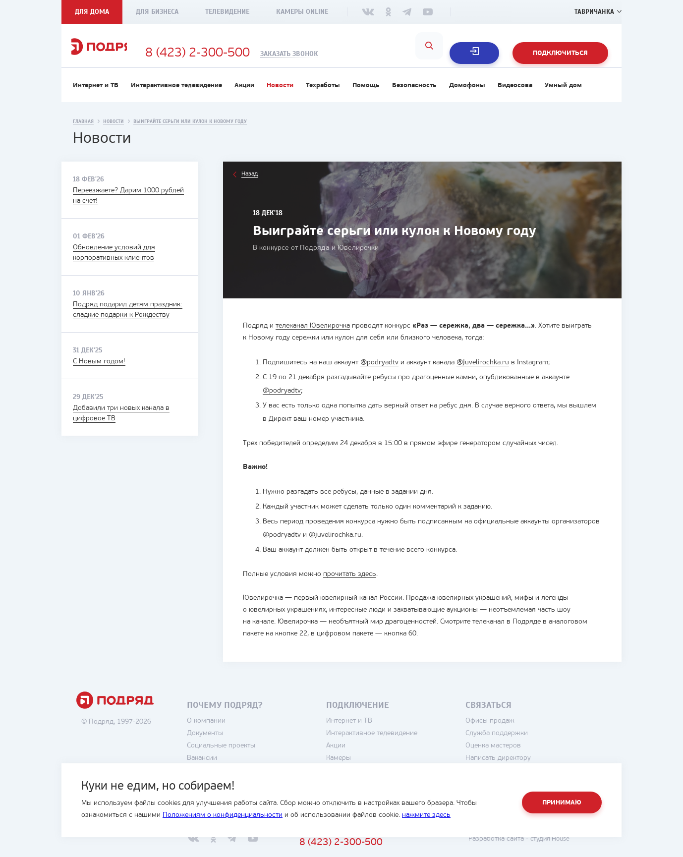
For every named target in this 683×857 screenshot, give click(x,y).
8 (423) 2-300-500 (248, 53)
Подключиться (560, 53)
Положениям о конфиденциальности (223, 815)
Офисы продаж (516, 733)
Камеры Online (302, 11)
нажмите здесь (426, 815)
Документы (232, 745)
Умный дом (563, 97)
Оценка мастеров (520, 757)
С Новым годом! (99, 373)
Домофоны (467, 97)
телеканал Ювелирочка (313, 338)
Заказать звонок (340, 54)
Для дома (92, 11)
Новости (280, 97)
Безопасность (414, 97)
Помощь (366, 97)
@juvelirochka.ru (482, 374)
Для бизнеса (157, 11)
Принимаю (561, 803)
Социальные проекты (248, 757)
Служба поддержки (523, 745)
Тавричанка (593, 11)
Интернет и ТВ (95, 97)
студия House (574, 851)
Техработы (323, 97)
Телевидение (227, 11)
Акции (244, 97)
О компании (233, 733)
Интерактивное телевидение (176, 97)
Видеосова (515, 97)
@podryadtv (379, 374)
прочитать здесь (349, 586)
